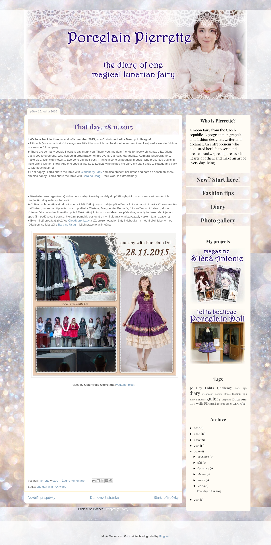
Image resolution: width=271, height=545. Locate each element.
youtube (121, 384)
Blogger (164, 536)
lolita (236, 399)
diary (195, 393)
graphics (226, 399)
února (201, 480)
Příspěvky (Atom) (117, 509)
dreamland (207, 394)
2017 (197, 445)
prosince (203, 456)
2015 (197, 499)
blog (131, 384)
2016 (197, 451)
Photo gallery (218, 220)
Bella (237, 388)
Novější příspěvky (41, 497)
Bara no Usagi (92, 176)
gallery (214, 398)
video (62, 486)
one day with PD (47, 486)
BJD (245, 388)
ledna (201, 486)
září (200, 462)
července (203, 468)
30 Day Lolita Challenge (211, 387)
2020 (197, 433)
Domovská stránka (104, 497)
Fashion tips (218, 193)
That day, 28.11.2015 (103, 126)
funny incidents (198, 399)
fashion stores (223, 394)
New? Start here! (218, 179)
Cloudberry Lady (91, 172)
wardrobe (239, 403)
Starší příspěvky (166, 497)
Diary (218, 206)
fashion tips (239, 394)
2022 (197, 428)
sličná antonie (217, 403)
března (202, 474)
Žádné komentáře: (74, 480)
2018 (197, 439)
